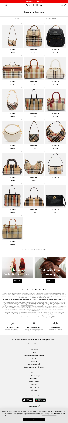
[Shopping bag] (65, 5)
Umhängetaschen (32, 303)
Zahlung (34, 358)
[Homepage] (34, 5)
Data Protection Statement (49, 415)
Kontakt (34, 352)
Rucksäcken (16, 303)
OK (34, 419)
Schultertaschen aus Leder (27, 305)
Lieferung (34, 361)
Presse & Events (34, 381)
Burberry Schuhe (52, 317)
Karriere (33, 384)
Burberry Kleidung (42, 317)
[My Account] (62, 5)
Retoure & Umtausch (34, 364)
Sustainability (34, 378)
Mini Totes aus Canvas (22, 306)
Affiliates (34, 390)
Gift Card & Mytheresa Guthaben (34, 355)
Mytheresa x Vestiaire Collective (34, 367)
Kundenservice (34, 350)
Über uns (34, 373)
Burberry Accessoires (32, 317)
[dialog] (34, 415)
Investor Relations (34, 387)
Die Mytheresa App (34, 376)
